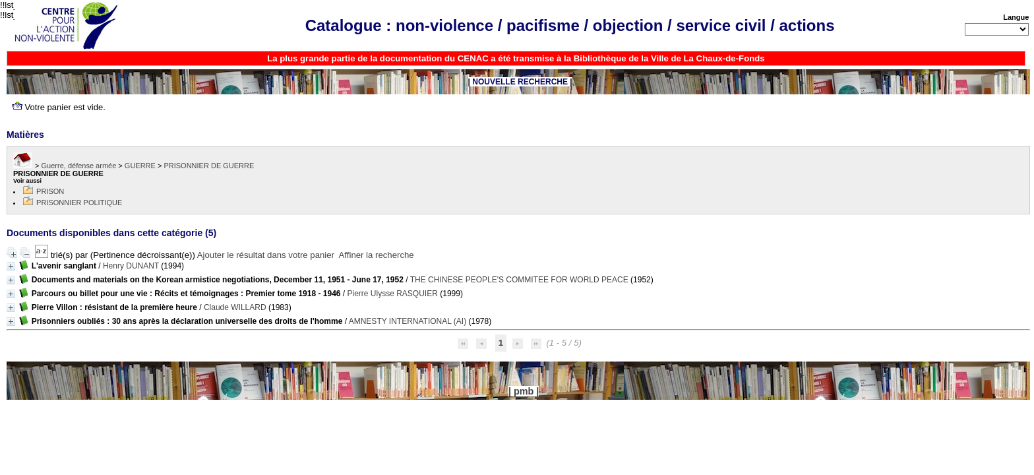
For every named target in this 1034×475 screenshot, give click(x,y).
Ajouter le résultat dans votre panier (265, 255)
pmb (523, 391)
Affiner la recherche (376, 255)
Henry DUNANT (131, 265)
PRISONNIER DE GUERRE (209, 166)
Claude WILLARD (235, 307)
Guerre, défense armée (79, 166)
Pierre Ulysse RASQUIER (393, 293)
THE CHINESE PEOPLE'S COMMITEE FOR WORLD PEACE (519, 279)
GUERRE (140, 166)
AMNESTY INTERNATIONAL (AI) (407, 321)
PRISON (50, 191)
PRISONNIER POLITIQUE (79, 202)
